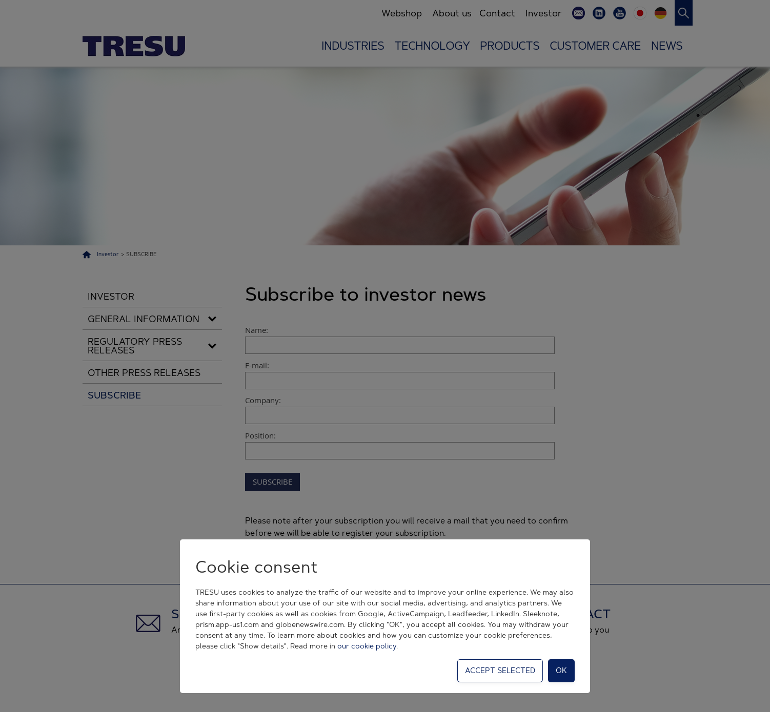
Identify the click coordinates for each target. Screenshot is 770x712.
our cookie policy (366, 646)
